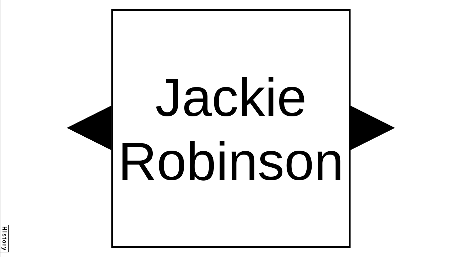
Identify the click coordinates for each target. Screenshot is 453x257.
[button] (89, 128)
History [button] (4, 238)
